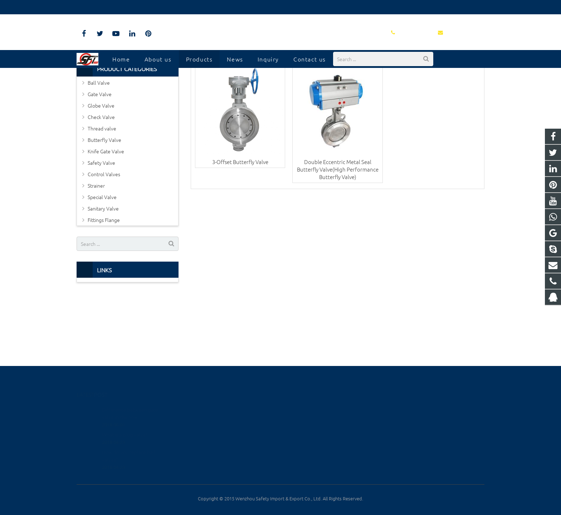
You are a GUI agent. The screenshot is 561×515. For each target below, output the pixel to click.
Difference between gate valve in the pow (130, 404)
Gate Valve (100, 154)
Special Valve (102, 257)
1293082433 (306, 409)
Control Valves (104, 234)
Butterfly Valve (104, 200)
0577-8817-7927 (100, 7)
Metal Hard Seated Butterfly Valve (280, 87)
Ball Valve (99, 143)
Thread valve (102, 189)
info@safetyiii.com (150, 7)
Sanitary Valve (103, 269)
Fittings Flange (104, 280)
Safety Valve (101, 223)
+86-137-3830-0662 (312, 419)
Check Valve (101, 177)
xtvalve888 (304, 450)
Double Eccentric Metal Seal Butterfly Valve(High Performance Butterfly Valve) (338, 229)
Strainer (96, 246)
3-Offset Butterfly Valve (240, 222)
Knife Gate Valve (106, 212)
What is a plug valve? (124, 425)
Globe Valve (101, 166)
